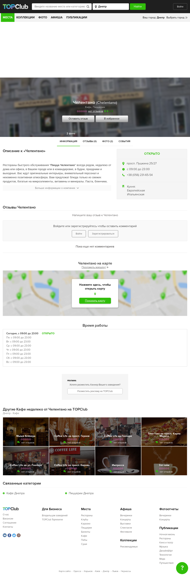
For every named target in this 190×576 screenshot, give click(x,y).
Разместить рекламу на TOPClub (95, 391)
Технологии (165, 554)
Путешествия (166, 563)
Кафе (88, 107)
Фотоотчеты (168, 509)
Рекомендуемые (129, 546)
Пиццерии (99, 107)
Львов (115, 571)
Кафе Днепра (15, 493)
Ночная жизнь (167, 534)
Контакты (8, 526)
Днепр (106, 571)
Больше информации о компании (57, 188)
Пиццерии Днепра (81, 493)
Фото (42, 17)
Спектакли (126, 527)
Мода (162, 558)
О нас (6, 514)
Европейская (136, 190)
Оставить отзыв (78, 118)
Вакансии (8, 518)
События (124, 141)
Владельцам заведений (55, 515)
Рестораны (87, 515)
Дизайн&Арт (166, 550)
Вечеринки (126, 515)
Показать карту (95, 301)
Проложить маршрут (95, 267)
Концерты (125, 519)
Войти (180, 6)
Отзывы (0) (90, 141)
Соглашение (9, 522)
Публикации (76, 17)
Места (8, 17)
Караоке (85, 523)
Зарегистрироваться (103, 233)
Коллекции (25, 17)
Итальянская (135, 194)
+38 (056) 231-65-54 (140, 175)
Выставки (125, 523)
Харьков (88, 571)
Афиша (57, 17)
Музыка (163, 546)
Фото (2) (107, 141)
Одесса (77, 571)
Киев (97, 571)
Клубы (84, 519)
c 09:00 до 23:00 (138, 169)
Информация (68, 141)
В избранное (111, 118)
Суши (84, 544)
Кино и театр (166, 542)
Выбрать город (175, 17)
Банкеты (85, 531)
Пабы (84, 540)
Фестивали (126, 531)
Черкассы (126, 571)
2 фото (71, 133)
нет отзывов (95, 111)
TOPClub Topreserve (52, 519)
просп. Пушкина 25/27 (142, 163)
